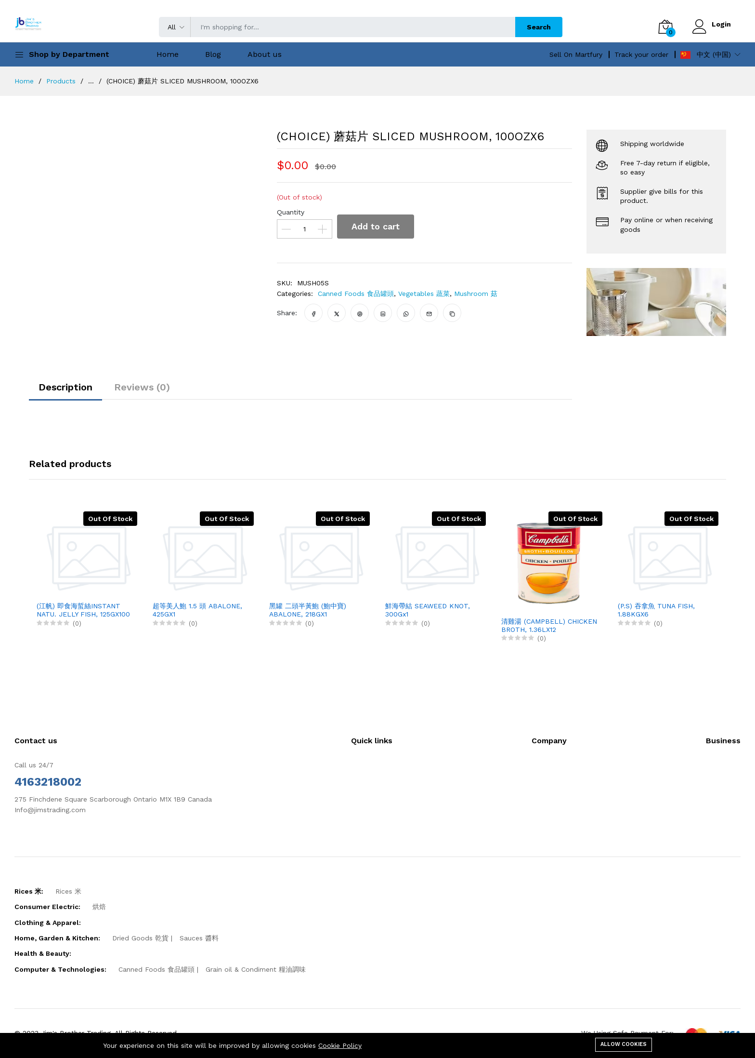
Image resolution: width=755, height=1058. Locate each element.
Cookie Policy (340, 1045)
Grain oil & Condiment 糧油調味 (256, 969)
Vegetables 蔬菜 (424, 293)
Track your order (641, 54)
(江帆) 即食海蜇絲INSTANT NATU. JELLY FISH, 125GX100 (83, 610)
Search (539, 27)
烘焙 (99, 907)
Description (65, 387)
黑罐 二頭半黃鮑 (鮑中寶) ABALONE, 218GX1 (307, 610)
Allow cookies (623, 1044)
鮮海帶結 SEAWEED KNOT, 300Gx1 (427, 610)
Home (167, 54)
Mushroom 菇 (475, 293)
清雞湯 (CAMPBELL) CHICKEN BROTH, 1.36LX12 (549, 625)
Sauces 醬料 (199, 938)
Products (61, 81)
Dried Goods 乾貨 (140, 938)
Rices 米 (68, 891)
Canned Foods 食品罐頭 (356, 293)
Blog (213, 54)
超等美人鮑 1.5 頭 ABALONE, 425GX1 (197, 610)
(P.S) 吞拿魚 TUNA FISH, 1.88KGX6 (656, 610)
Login (721, 24)
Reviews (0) (142, 387)
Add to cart (375, 226)
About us (264, 54)
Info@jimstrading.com (50, 810)
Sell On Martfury (575, 54)
